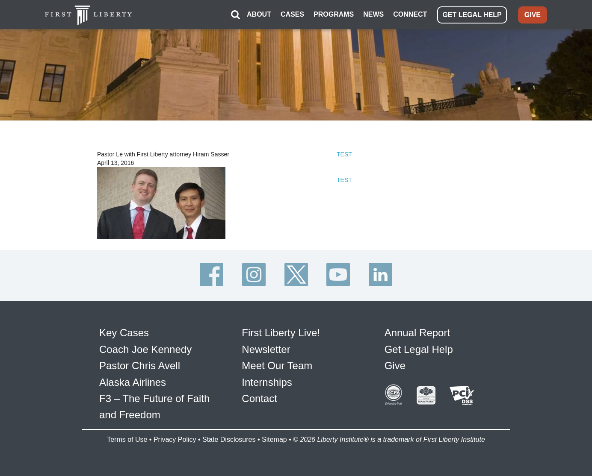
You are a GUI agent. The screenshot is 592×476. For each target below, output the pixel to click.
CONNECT (410, 14)
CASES (292, 14)
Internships (267, 382)
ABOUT (259, 14)
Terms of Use (127, 439)
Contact (259, 398)
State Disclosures (229, 439)
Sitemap (274, 439)
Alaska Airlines (132, 382)
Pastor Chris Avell (139, 365)
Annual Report (417, 332)
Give (395, 365)
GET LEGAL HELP (471, 14)
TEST (344, 154)
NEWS (373, 14)
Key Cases (124, 332)
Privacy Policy (175, 439)
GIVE (532, 14)
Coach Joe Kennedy (145, 349)
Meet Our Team (277, 365)
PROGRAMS (334, 14)
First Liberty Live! (281, 332)
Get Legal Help (419, 349)
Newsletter (266, 349)
